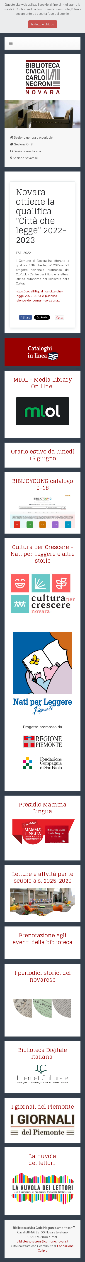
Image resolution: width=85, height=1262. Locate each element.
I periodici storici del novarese (42, 976)
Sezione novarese (24, 158)
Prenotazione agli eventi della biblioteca (42, 939)
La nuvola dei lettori (42, 1159)
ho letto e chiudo (42, 24)
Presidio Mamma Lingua (42, 808)
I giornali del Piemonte (42, 1107)
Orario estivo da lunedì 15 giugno (42, 455)
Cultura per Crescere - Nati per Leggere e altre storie (42, 554)
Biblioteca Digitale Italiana (42, 1053)
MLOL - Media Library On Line (42, 383)
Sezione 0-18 (21, 144)
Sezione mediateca (25, 151)
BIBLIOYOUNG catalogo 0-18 (42, 484)
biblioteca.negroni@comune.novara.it (42, 1241)
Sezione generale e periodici (31, 137)
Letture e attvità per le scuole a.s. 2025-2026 (42, 877)
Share (25, 317)
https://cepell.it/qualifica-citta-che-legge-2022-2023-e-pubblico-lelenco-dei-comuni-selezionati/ (39, 295)
